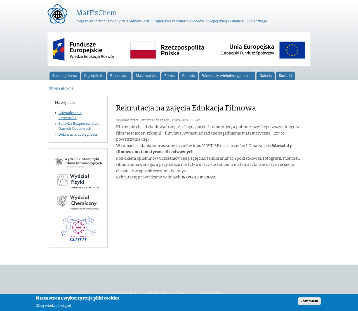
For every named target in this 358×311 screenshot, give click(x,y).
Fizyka (169, 76)
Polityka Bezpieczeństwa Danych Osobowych (79, 126)
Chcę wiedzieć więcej (53, 305)
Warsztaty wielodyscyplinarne (227, 76)
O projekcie (93, 76)
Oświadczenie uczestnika (70, 115)
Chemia (188, 76)
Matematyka (146, 76)
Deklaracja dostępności (77, 134)
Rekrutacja (119, 76)
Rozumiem (309, 301)
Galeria (266, 76)
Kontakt (285, 76)
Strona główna (64, 76)
